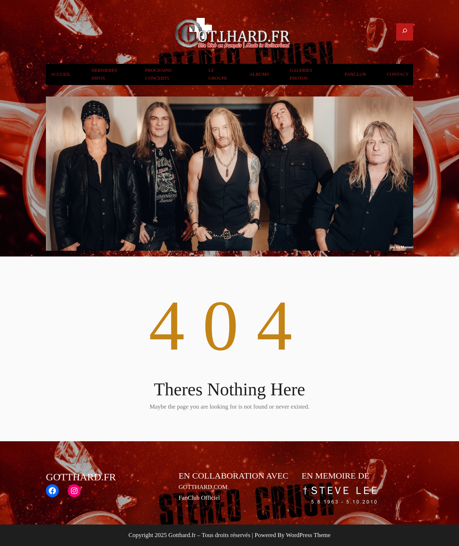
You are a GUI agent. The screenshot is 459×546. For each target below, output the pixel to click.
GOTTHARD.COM (203, 487)
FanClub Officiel (199, 497)
